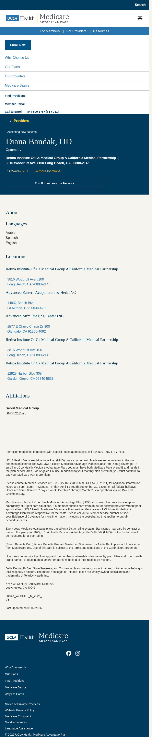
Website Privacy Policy (20, 710)
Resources (101, 31)
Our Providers (15, 76)
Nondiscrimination (16, 722)
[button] (74, 57)
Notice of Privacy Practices (22, 704)
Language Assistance (19, 728)
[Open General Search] (139, 5)
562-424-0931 (17, 171)
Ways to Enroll (14, 694)
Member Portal (15, 104)
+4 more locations (47, 171)
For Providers (76, 31)
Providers (21, 120)
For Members (50, 31)
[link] (69, 653)
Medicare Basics (17, 85)
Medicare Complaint (18, 716)
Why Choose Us (17, 57)
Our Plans (12, 67)
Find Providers (14, 680)
